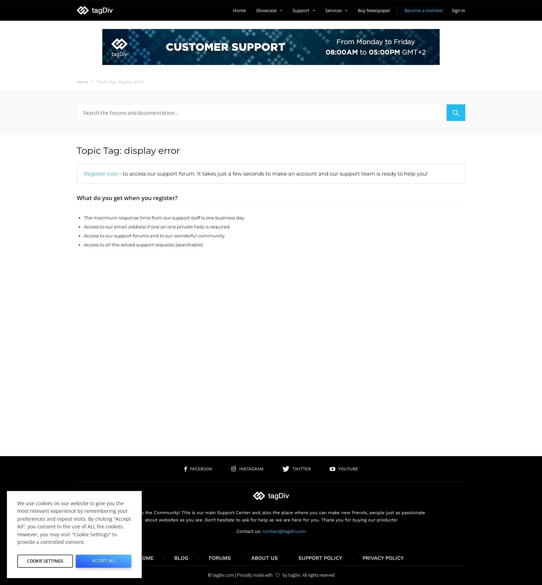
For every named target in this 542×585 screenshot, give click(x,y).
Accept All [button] (103, 559)
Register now (101, 173)
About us (264, 558)
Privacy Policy (383, 558)
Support (303, 10)
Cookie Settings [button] (45, 559)
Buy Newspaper (374, 10)
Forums (220, 558)
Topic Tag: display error (128, 150)
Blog (181, 558)
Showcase (269, 10)
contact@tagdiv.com (284, 531)
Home (239, 10)
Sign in (458, 10)
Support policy (320, 558)
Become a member (423, 10)
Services (336, 10)
